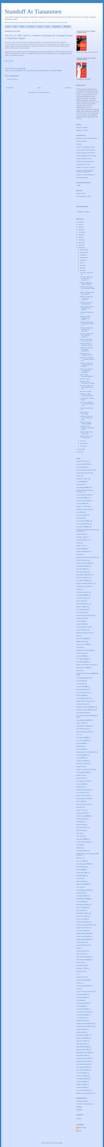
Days (15, 26)
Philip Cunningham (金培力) (84, 583)
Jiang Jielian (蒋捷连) (82, 884)
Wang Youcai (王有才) (82, 927)
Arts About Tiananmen (82, 692)
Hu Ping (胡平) (80, 683)
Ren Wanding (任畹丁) (83, 1035)
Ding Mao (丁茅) (81, 965)
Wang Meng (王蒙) (81, 1055)
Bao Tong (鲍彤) (81, 695)
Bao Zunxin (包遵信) (82, 638)
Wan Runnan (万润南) (82, 1049)
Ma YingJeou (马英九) (82, 904)
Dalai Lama (79, 962)
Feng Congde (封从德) (83, 495)
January (82, 446)
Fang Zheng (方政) (81, 572)
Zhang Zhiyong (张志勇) (41, 70)
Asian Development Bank (83, 731)
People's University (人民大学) (85, 769)
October (82, 255)
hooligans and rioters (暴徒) (84, 650)
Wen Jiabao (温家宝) (82, 662)
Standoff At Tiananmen (33, 11)
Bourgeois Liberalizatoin (83, 790)
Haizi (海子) (79, 807)
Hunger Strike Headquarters (84, 701)
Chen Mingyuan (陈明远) (83, 864)
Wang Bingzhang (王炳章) (84, 1052)
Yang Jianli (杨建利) (82, 839)
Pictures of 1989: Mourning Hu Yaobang (87, 382)
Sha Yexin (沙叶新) (81, 1041)
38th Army (79, 848)
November (83, 252)
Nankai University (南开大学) (84, 1023)
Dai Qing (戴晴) (80, 548)
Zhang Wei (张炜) (81, 1087)
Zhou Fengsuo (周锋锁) (83, 667)
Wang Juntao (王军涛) (82, 500)
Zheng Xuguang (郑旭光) (83, 939)
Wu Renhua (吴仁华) (82, 604)
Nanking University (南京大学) (85, 1026)
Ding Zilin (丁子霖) (81, 968)
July (81, 262)
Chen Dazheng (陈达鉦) (83, 957)
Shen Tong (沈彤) (28, 70)
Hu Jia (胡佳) (80, 621)
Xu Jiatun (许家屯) (81, 1073)
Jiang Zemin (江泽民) (82, 644)
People (22, 26)
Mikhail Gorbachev (81, 560)
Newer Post (9, 88)
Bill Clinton (79, 858)
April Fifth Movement (82, 729)
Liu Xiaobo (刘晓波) (82, 497)
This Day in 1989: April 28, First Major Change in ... (87, 288)
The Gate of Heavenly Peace (84, 1104)
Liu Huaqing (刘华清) (82, 1003)
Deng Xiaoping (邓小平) (83, 473)
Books (47, 26)
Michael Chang (80, 824)
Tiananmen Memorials (82, 922)
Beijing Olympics (81, 641)
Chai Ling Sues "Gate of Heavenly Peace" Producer (87, 308)
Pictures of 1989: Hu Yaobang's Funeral (86, 344)
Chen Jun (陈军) (81, 861)
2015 (80, 232)
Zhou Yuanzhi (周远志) (83, 1090)
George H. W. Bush (82, 506)
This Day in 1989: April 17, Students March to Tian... (87, 404)
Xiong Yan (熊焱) (81, 606)
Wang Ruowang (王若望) (83, 1058)
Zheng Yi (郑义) (81, 723)
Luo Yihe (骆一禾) (81, 1018)
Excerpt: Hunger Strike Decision (85, 153)
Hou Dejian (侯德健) (82, 595)
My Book (79, 554)
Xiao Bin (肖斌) (80, 778)
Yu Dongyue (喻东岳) (82, 1078)
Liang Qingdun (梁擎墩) (83, 898)
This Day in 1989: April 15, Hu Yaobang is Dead (86, 418)
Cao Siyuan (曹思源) (82, 737)
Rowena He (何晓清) (82, 1038)
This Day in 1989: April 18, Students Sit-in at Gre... (86, 387)
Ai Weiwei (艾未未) (81, 850)
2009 (80, 247)
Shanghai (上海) (81, 537)
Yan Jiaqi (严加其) (81, 609)
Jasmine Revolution (82, 704)
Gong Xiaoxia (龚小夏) (82, 980)
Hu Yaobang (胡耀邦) (82, 526)
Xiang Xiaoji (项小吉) (82, 592)
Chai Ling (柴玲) (81, 467)
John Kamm (79, 887)
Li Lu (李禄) (79, 512)
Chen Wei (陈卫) (81, 867)
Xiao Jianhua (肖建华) (82, 1070)
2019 (80, 224)
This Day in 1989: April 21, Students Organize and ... (87, 359)
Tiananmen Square (82, 598)
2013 (80, 237)
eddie (80, 1131)
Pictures (40, 26)
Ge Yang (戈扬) (80, 749)
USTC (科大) (80, 836)
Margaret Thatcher (81, 1020)
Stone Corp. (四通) (81, 919)
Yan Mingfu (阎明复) (82, 566)
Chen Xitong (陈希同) (82, 740)
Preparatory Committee (83, 586)
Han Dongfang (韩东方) (83, 698)
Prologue (79, 144)
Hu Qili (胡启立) (81, 758)
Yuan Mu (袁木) (81, 612)
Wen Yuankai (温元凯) (82, 1064)
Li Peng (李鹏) (80, 481)
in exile (78, 476)
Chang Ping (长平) (81, 951)
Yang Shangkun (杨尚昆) (83, 720)
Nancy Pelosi (80, 766)
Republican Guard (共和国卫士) (85, 710)
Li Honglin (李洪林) (81, 896)
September (83, 257)
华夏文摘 (79, 1107)
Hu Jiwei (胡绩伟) (81, 656)
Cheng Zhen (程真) (82, 872)
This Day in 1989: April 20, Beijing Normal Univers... (86, 365)
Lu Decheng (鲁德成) (82, 1015)
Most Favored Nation (82, 763)
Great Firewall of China (83, 804)
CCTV (78, 734)
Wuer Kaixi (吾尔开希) (82, 464)
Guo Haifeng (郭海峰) (15, 70)
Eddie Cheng (82, 1127)
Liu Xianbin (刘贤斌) (82, 1009)
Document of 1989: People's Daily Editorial (85, 318)
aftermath (79, 845)
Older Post (68, 88)
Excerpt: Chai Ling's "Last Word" (85, 167)
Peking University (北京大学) (84, 470)
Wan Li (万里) (80, 601)
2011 (80, 242)
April (81, 270)
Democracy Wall (81, 618)
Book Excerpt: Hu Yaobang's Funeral (86, 354)
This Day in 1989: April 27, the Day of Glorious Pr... (86, 298)
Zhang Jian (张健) (81, 1081)
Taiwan (78, 589)
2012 (80, 240)
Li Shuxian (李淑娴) (82, 686)
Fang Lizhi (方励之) (82, 478)
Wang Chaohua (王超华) (83, 563)
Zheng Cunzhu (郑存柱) (83, 936)
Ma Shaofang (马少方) (82, 627)
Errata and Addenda (82, 177)
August (82, 260)
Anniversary (79, 518)
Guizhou (78, 983)
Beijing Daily (80, 787)
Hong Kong (79, 484)
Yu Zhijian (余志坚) (81, 930)
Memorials (67, 26)
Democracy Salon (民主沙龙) (84, 615)
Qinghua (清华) (80, 1032)
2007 (80, 452)
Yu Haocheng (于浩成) (82, 842)
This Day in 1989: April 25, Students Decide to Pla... (87, 323)
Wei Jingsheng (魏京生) (83, 574)
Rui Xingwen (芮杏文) (82, 913)
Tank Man (79, 647)
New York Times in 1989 (83, 196)
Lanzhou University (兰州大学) (85, 991)
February (83, 443)
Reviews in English (81, 127)
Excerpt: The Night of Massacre (85, 174)
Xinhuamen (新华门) (82, 577)
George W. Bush (81, 977)
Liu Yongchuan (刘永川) (83, 1012)
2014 (80, 235)
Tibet (77, 635)
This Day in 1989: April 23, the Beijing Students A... (86, 335)
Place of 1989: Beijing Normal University (86, 340)
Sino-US (78, 833)
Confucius (79, 878)
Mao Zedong (80, 821)
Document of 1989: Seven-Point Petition (86, 394)
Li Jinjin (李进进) (81, 624)
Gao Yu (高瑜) (80, 801)
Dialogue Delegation (82, 551)
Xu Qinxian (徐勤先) (82, 1076)
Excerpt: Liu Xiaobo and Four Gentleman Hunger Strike (84, 171)
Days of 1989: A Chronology (84, 413)
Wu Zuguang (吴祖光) (82, 1067)
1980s (78, 543)
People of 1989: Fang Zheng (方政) (86, 432)
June (81, 265)
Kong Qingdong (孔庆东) (83, 890)
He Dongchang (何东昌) (83, 986)
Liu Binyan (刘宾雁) (82, 761)
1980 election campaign (83, 726)
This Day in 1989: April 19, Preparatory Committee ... (86, 370)
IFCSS (78, 988)
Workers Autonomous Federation (86, 665)
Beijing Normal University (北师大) (86, 557)
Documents (31, 26)
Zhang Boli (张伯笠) (82, 689)
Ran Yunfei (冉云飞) (82, 827)
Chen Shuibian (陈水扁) (83, 959)
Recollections (56, 26)
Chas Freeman (80, 954)
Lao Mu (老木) (80, 893)
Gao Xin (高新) (80, 681)
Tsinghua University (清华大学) (85, 925)
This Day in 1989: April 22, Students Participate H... (86, 349)
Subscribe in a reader (83, 211)
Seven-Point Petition (82, 916)
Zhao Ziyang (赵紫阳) (82, 487)
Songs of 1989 (80, 193)
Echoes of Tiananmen (82, 795)
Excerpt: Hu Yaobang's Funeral (85, 147)
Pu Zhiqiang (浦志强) (82, 659)
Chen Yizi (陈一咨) (81, 792)
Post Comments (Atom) (43, 92)
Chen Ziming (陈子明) (82, 524)
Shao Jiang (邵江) (81, 1044)
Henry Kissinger (81, 881)
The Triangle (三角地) (82, 772)
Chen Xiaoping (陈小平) (83, 678)
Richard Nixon (80, 830)
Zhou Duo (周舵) (81, 569)
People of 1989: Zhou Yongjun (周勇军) (86, 283)
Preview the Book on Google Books (86, 138)
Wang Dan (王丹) (81, 461)
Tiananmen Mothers (82, 540)
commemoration (81, 942)
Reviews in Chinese (82, 130)
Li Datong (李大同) (81, 813)
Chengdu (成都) (81, 875)
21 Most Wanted (81, 653)
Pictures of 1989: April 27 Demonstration (87, 293)
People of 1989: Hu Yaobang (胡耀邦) (86, 422)
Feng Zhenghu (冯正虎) (83, 798)
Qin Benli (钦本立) (81, 1029)
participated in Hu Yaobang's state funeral (45, 42)
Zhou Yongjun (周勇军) (55, 70)
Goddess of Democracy (83, 509)
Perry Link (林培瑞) (82, 907)
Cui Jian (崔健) (80, 743)
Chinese (78, 1118)
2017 (80, 229)
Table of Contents (81, 141)
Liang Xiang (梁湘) (81, 997)
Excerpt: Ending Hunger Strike (85, 161)
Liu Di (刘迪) (80, 1000)
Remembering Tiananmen (84, 633)
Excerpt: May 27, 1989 (83, 164)
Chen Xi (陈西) (80, 869)
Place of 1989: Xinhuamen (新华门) (86, 375)
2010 (80, 245)
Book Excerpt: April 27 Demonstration (86, 303)
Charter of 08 (80, 545)
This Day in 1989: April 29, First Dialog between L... (86, 278)
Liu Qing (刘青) (80, 1006)
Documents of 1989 (85, 391)
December (83, 250)
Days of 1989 (9, 61)
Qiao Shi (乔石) (80, 910)
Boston (78, 948)
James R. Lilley (80, 810)
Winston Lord (80, 775)
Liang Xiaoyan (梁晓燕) (83, 816)
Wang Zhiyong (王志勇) (83, 1061)
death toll (79, 670)
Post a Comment (12, 79)
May (81, 268)
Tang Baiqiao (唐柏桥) (82, 1047)
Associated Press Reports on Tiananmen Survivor (87, 427)
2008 (80, 449)
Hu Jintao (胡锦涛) (81, 755)
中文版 (78, 185)
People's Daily (80, 534)
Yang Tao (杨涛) (81, 784)
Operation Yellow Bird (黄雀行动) (86, 707)
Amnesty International (82, 945)
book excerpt (25, 48)
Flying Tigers (80, 746)
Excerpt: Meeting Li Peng (83, 158)
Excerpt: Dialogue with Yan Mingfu (86, 156)
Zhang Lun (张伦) (81, 1084)
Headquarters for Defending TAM (86, 752)
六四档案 (79, 1110)
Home (8, 26)
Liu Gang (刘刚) (81, 503)
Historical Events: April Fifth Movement (86, 436)
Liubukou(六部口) (81, 819)
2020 (80, 222)
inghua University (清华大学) (84, 1093)
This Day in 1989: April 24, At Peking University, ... (86, 329)
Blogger (60, 1143)
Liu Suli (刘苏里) (81, 901)
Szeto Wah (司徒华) (82, 713)
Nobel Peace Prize (81, 630)
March (82, 441)
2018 (80, 227)
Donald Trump (80, 971)
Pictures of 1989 (84, 379)
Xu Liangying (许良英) (82, 781)
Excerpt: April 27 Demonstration (85, 150)
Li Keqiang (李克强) (82, 994)
